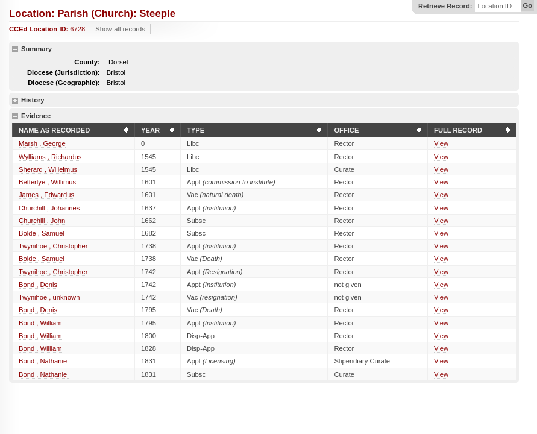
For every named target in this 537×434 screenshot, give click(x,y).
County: (86, 62)
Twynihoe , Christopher (53, 246)
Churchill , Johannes (49, 208)
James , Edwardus (46, 194)
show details (15, 101)
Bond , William (40, 323)
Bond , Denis (38, 284)
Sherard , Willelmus (48, 169)
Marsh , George (42, 143)
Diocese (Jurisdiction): (63, 72)
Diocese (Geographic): (63, 82)
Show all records (120, 29)
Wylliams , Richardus (50, 156)
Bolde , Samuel (41, 233)
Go (527, 5)
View (441, 143)
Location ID (494, 6)
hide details (15, 49)
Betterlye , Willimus (47, 182)
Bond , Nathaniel (44, 361)
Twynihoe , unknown (49, 297)
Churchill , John (42, 220)
